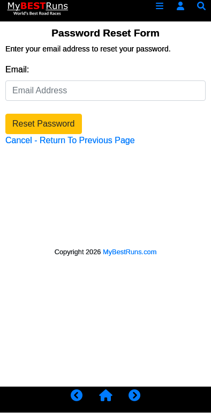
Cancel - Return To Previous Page (70, 140)
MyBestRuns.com (129, 252)
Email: (17, 69)
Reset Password (43, 123)
